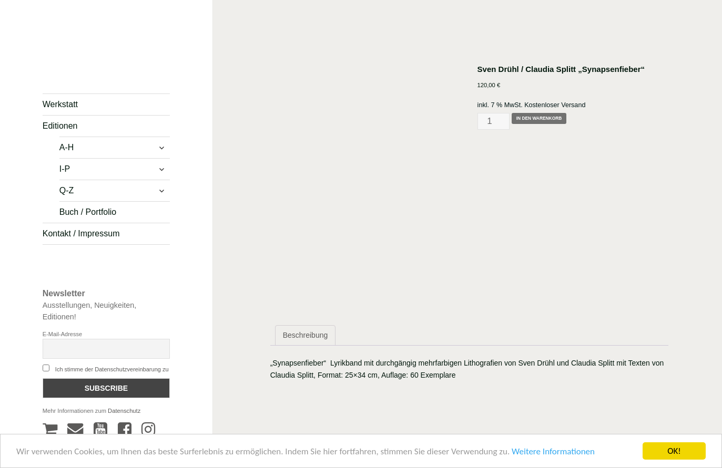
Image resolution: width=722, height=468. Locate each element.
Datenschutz (124, 411)
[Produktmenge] (493, 121)
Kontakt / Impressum (81, 233)
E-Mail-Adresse (62, 334)
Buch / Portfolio (88, 211)
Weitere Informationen (553, 452)
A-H (66, 147)
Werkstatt (60, 104)
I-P (64, 168)
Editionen (60, 125)
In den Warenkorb (539, 118)
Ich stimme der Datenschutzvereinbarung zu (112, 369)
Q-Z (66, 190)
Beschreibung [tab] (305, 335)
